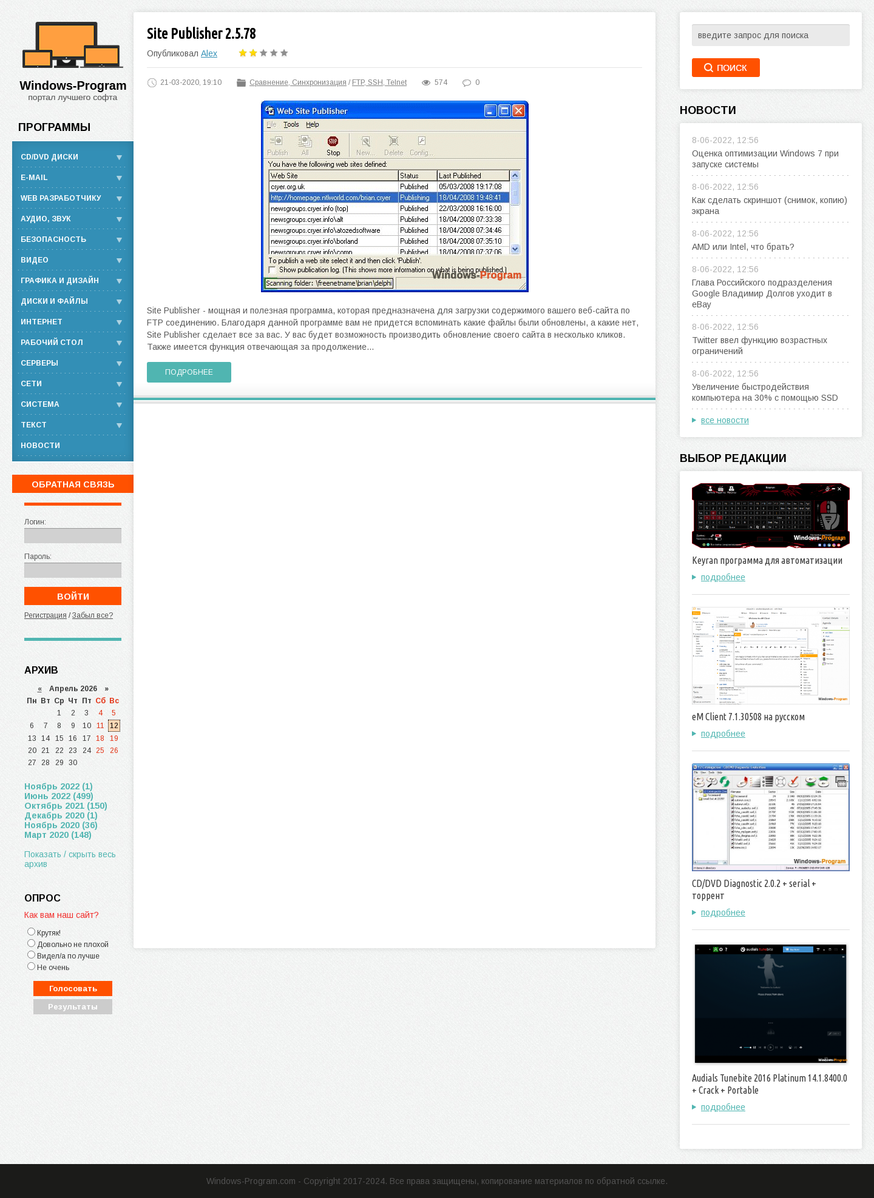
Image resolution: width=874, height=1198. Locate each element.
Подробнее (189, 372)
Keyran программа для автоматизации (767, 560)
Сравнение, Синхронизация (298, 82)
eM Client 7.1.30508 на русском (748, 716)
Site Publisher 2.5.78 (201, 33)
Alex (209, 53)
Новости (40, 445)
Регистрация (45, 615)
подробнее (723, 577)
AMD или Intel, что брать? (743, 247)
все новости (725, 420)
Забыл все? (92, 615)
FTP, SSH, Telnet (379, 82)
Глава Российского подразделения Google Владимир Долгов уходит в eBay (762, 293)
